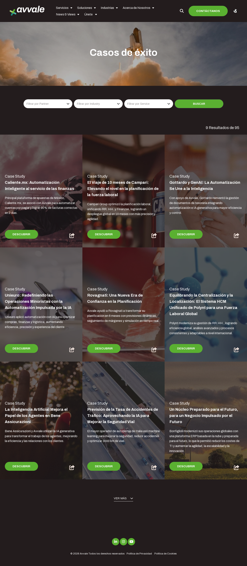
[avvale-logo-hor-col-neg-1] (27, 11)
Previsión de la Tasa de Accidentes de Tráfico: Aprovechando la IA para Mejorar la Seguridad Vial (122, 415)
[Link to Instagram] (123, 541)
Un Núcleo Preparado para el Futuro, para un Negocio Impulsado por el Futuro (203, 415)
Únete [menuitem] (88, 14)
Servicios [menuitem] (62, 7)
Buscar (199, 103)
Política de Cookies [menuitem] (165, 553)
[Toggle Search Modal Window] (182, 11)
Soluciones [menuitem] (84, 7)
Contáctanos (208, 11)
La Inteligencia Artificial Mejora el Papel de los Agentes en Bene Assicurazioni (36, 415)
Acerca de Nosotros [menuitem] (136, 7)
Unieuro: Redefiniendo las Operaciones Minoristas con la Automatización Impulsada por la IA (38, 301)
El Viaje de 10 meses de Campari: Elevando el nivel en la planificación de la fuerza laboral (123, 188)
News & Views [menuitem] (65, 14)
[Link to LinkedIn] (115, 541)
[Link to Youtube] (131, 541)
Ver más (123, 498)
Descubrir (21, 234)
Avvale (84, 553)
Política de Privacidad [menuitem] (139, 553)
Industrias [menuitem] (107, 7)
